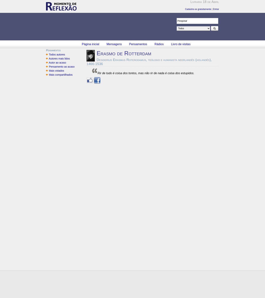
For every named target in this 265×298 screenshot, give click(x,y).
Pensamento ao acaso (61, 66)
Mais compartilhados (60, 74)
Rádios (159, 44)
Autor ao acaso (57, 62)
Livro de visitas (180, 44)
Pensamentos (138, 44)
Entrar (216, 9)
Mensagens (114, 44)
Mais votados (56, 70)
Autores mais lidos (59, 58)
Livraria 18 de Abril (204, 2)
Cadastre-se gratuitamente (198, 9)
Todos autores (57, 54)
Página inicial (90, 44)
